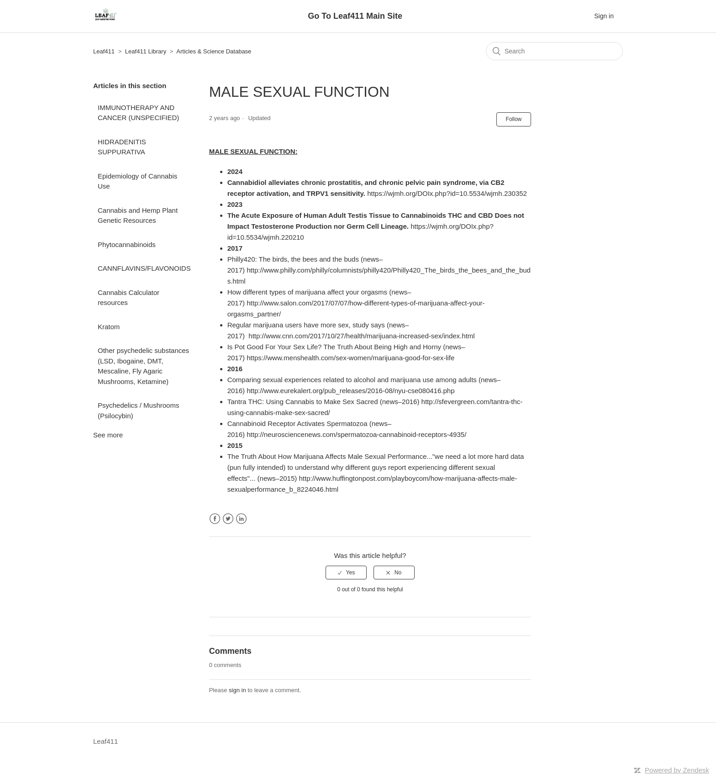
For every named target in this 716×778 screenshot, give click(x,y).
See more (108, 435)
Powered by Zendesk (677, 770)
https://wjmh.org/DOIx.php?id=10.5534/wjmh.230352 (447, 193)
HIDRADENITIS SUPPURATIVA (122, 147)
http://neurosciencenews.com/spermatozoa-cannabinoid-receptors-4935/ (356, 434)
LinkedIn (241, 519)
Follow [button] (514, 119)
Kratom (109, 327)
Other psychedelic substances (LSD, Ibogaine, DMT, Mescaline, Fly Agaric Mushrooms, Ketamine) (143, 366)
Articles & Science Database (213, 51)
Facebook (215, 519)
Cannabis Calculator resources (128, 298)
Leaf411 (104, 51)
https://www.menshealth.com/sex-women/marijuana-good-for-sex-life (350, 358)
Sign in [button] (604, 16)
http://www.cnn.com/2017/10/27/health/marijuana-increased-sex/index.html (361, 336)
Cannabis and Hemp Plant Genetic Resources (138, 215)
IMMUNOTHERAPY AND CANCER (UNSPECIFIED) (138, 113)
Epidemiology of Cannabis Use (137, 181)
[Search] (554, 51)
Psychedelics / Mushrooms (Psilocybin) (138, 410)
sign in (237, 690)
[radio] (346, 572)
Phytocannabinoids (127, 244)
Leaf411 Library (145, 51)
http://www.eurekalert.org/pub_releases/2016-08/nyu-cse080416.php (350, 390)
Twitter (228, 519)
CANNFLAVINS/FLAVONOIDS (144, 268)
